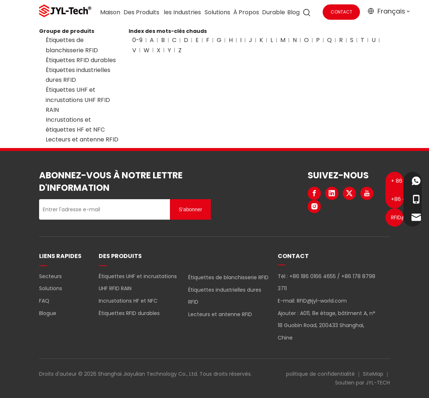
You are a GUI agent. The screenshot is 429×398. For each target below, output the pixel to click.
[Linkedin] (331, 193)
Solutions (50, 288)
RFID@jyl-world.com (322, 300)
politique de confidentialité (320, 374)
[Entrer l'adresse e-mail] (102, 209)
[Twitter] (349, 193)
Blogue (47, 313)
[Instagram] (314, 206)
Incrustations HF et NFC (128, 300)
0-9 (137, 40)
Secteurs (50, 276)
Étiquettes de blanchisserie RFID (228, 277)
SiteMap (373, 374)
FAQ (44, 300)
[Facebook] (314, 193)
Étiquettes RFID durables (81, 60)
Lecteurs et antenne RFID (82, 139)
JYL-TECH (378, 382)
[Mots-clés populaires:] (307, 12)
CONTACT (341, 12)
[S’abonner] (190, 209)
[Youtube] (366, 193)
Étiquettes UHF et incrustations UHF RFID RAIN (78, 100)
